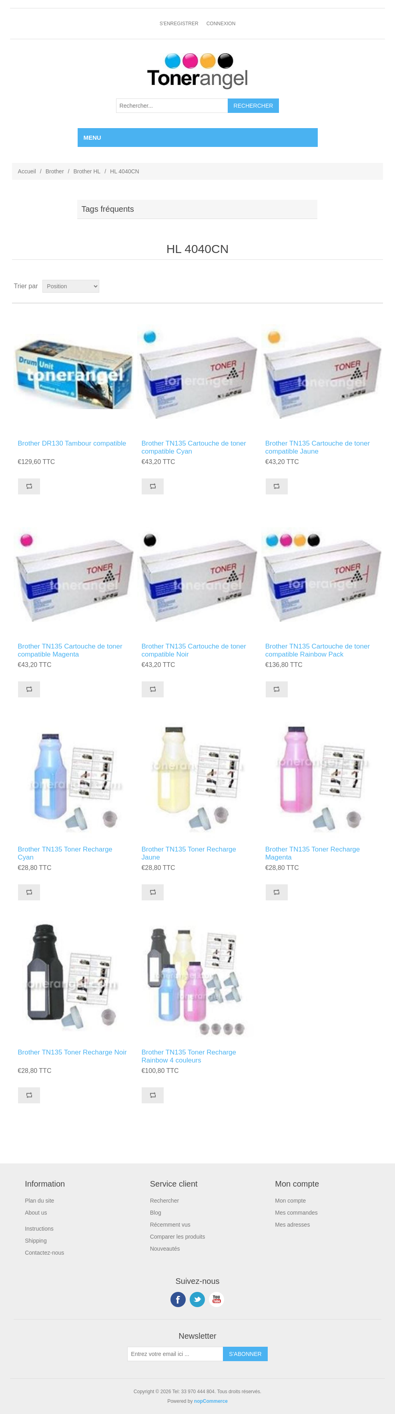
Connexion (221, 23)
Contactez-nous (44, 1252)
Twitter (197, 1299)
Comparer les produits (177, 1236)
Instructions (39, 1228)
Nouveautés (165, 1248)
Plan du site (39, 1200)
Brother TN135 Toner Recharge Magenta (312, 853)
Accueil (27, 171)
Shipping (36, 1240)
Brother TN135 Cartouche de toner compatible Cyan (193, 447)
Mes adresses (292, 1224)
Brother (55, 171)
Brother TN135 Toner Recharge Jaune (188, 853)
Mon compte (290, 1200)
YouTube (216, 1299)
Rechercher (164, 1200)
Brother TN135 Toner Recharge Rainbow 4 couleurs (188, 1056)
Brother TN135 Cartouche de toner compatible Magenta (70, 650)
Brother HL (86, 171)
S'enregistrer (179, 23)
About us (36, 1212)
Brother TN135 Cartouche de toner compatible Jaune (317, 447)
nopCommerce (211, 1401)
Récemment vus (170, 1224)
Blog (155, 1212)
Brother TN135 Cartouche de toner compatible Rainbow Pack (317, 650)
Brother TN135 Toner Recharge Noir (72, 1052)
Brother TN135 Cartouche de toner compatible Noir (193, 650)
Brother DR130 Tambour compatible (72, 443)
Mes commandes (296, 1212)
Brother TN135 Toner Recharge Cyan (65, 853)
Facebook (178, 1299)
